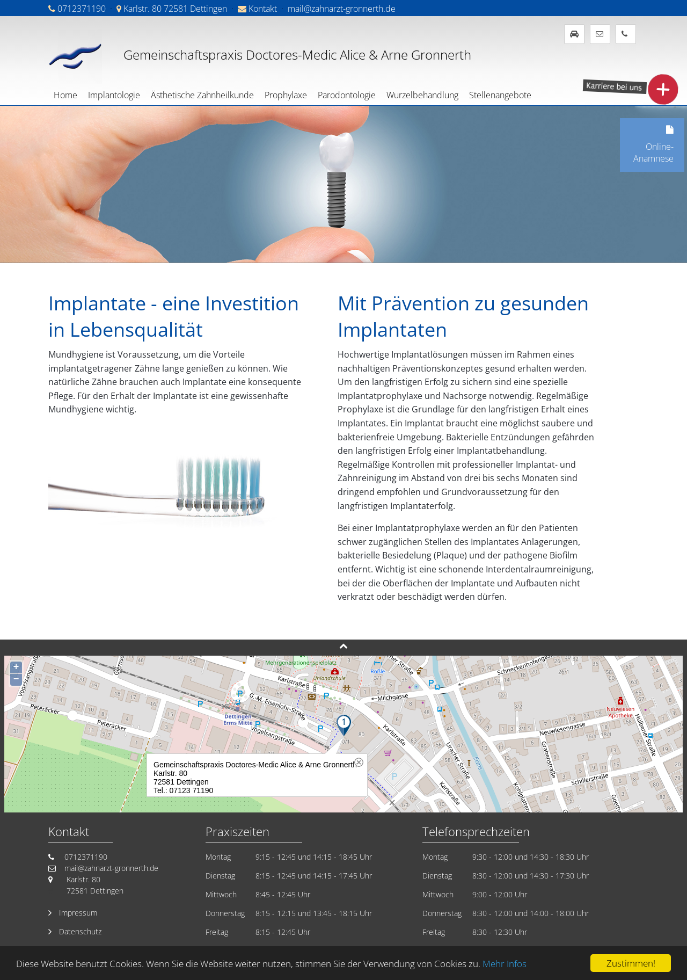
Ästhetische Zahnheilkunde (202, 95)
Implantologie (114, 95)
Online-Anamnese (647, 141)
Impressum (78, 913)
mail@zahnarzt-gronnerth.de (342, 8)
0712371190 (81, 8)
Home (65, 95)
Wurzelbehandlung (422, 95)
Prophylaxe (286, 95)
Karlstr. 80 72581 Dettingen (175, 8)
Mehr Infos (505, 963)
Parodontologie (347, 95)
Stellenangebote (500, 95)
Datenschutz (80, 931)
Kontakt (263, 8)
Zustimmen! (630, 963)
